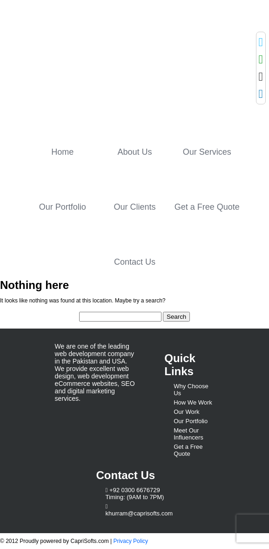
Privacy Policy (130, 541)
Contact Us (134, 262)
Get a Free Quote (207, 207)
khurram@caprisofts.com (139, 513)
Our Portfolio (62, 207)
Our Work (186, 411)
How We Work (193, 402)
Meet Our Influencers (188, 434)
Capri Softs (106, 69)
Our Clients (134, 207)
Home (62, 152)
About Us (134, 152)
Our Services (207, 152)
